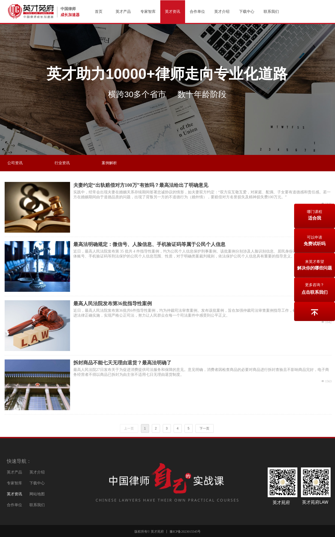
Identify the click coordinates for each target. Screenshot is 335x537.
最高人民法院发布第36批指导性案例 (112, 303)
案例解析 (109, 163)
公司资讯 (15, 163)
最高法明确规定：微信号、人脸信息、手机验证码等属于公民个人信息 (149, 244)
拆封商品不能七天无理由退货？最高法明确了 (122, 362)
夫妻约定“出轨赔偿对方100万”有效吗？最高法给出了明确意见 (140, 185)
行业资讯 (62, 163)
